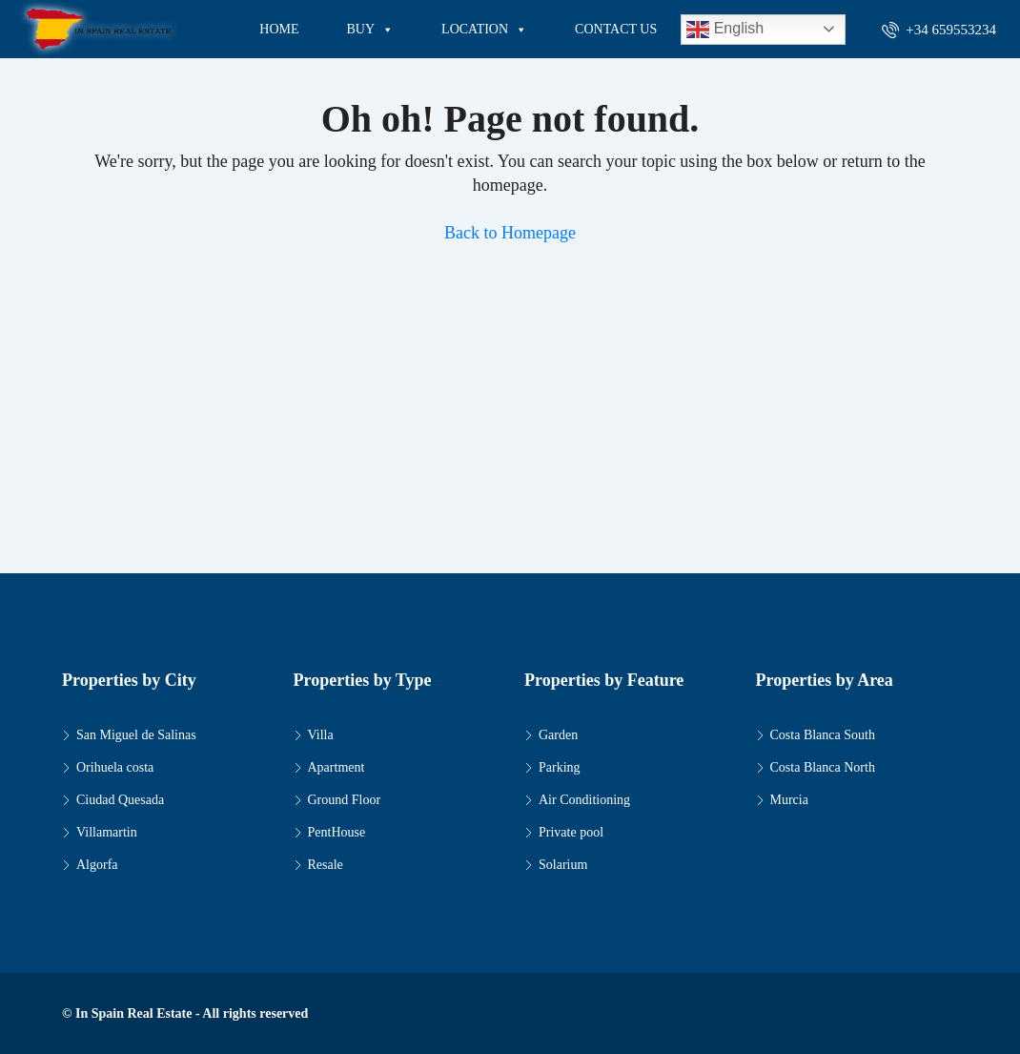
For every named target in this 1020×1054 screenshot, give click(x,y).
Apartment (336, 767)
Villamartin (106, 832)
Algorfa (97, 865)
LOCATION (484, 29)
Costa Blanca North (822, 767)
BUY (371, 29)
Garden (558, 735)
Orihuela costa (114, 767)
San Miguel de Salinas (136, 735)
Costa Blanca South (822, 735)
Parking (560, 767)
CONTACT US (616, 29)
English (725, 29)
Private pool (571, 832)
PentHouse (337, 832)
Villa (321, 735)
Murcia (789, 800)
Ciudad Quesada (120, 800)
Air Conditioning (584, 800)
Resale (325, 865)
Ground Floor (344, 800)
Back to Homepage (510, 232)
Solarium (563, 865)
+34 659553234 (939, 29)
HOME (278, 29)
